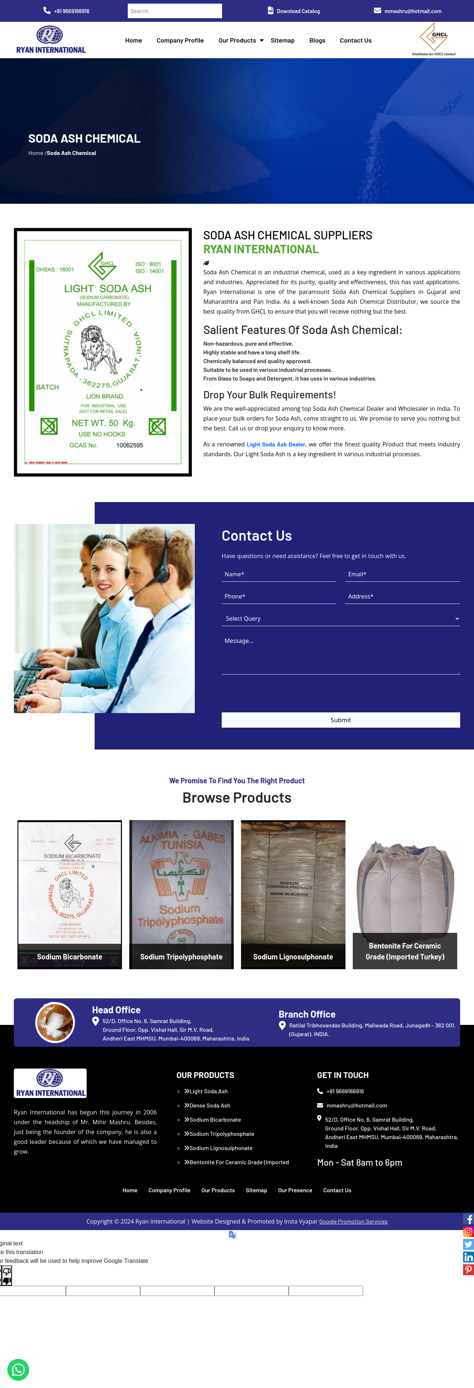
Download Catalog (294, 11)
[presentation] (277, 698)
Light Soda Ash (206, 1090)
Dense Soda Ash (207, 1105)
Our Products (237, 40)
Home (133, 40)
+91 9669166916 (66, 11)
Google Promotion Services (353, 1221)
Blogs (317, 40)
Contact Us (356, 40)
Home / (37, 152)
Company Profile (180, 40)
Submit (341, 720)
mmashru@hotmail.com (408, 11)
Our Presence (295, 1189)
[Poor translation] (7, 1275)
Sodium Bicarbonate (212, 1119)
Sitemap (283, 40)
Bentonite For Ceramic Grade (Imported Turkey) (236, 1166)
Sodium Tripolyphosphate (219, 1133)
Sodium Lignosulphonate (218, 1147)
